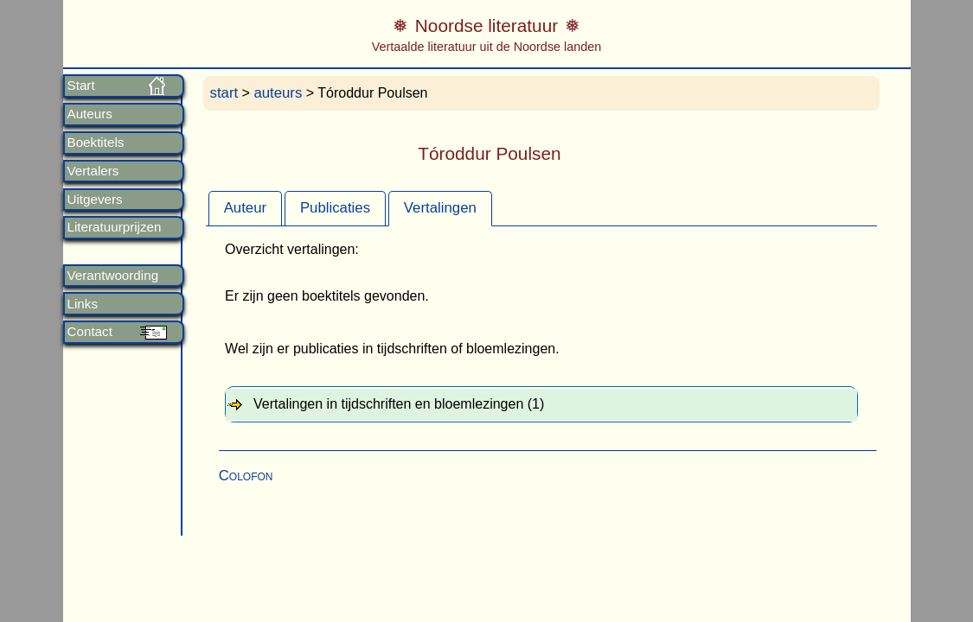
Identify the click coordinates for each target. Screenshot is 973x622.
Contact (89, 332)
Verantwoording (113, 275)
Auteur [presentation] (245, 208)
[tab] (245, 208)
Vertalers (93, 171)
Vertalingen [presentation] (440, 208)
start (224, 93)
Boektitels (96, 142)
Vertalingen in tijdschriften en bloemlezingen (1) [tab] (398, 404)
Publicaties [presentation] (335, 208)
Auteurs (89, 114)
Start (81, 85)
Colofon (246, 475)
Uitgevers (95, 199)
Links (82, 304)
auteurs (277, 93)
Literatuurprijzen (114, 227)
